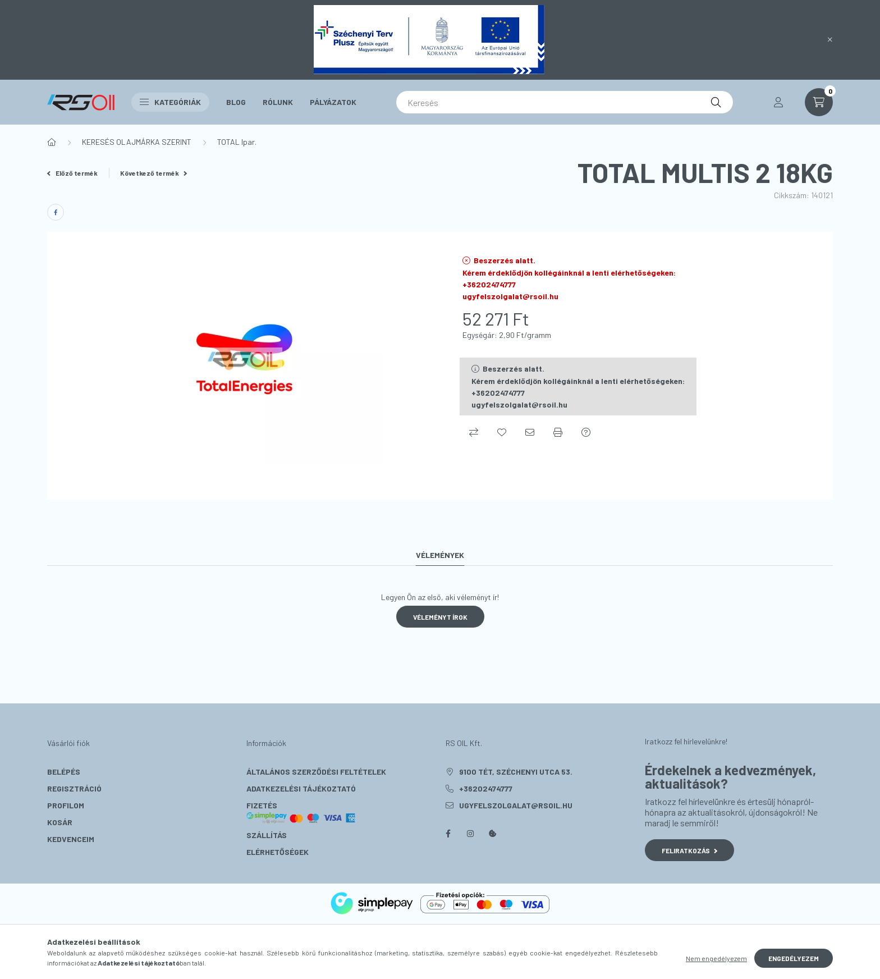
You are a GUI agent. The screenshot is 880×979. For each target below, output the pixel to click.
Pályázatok (333, 102)
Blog (236, 102)
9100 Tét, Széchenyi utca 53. (515, 771)
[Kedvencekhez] (502, 432)
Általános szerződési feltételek (316, 771)
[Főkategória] (51, 142)
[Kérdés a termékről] (586, 432)
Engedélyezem (793, 958)
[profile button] (778, 102)
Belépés (63, 771)
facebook (448, 833)
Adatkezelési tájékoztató (301, 788)
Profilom (65, 805)
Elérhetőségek (277, 852)
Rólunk (278, 102)
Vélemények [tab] (440, 555)
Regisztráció (74, 788)
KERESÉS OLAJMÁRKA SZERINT (136, 142)
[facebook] (55, 212)
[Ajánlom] (530, 432)
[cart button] (819, 102)
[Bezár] (830, 39)
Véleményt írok (440, 617)
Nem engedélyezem (716, 958)
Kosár (59, 822)
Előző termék (72, 173)
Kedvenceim (70, 839)
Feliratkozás (689, 850)
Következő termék (153, 173)
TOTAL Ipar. (236, 142)
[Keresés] (564, 102)
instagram (470, 833)
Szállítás (266, 835)
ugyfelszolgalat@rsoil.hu (515, 805)
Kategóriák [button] (170, 102)
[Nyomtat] (558, 432)
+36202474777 (485, 788)
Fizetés (301, 812)
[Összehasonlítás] (473, 432)
